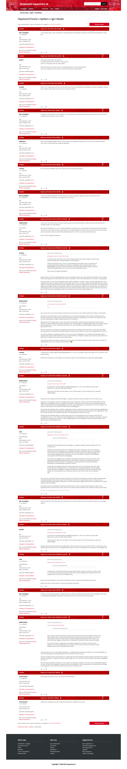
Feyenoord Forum (27, 19)
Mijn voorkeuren (87, 751)
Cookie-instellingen (88, 753)
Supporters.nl (87, 740)
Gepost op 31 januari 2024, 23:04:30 (50, 590)
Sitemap (84, 749)
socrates (21, 87)
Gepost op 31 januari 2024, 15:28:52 (50, 376)
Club (51, 9)
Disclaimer (53, 745)
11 (60, 24)
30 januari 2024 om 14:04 (63, 256)
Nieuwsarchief (22, 753)
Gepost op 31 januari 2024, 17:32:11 (50, 524)
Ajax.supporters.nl (87, 744)
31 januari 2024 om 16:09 (59, 625)
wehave (21, 60)
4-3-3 (32, 44)
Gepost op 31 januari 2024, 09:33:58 (50, 248)
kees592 (21, 529)
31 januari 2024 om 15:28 (63, 434)
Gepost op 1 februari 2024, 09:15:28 (50, 617)
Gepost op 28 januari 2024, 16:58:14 (50, 137)
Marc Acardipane (24, 33)
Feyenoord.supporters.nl (89, 745)
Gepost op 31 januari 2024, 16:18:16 (50, 497)
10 (58, 24)
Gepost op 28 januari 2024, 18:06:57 (50, 165)
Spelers (44, 19)
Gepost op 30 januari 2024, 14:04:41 (50, 219)
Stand (19, 747)
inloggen (97, 9)
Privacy (52, 747)
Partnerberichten (55, 751)
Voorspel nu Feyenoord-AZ (26, 47)
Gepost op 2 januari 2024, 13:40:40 (50, 110)
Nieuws (31, 9)
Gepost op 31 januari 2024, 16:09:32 (50, 427)
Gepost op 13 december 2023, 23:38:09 (51, 83)
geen (32, 71)
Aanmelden (21, 744)
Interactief (45, 9)
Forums (37, 9)
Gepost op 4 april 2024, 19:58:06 (49, 698)
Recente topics (24, 13)
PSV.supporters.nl (87, 747)
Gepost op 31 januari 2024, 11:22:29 (50, 296)
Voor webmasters (55, 744)
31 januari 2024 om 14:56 (61, 383)
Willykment (22, 141)
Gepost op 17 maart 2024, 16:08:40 (50, 672)
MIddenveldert (23, 223)
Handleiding (38, 13)
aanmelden (104, 9)
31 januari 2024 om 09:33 (61, 304)
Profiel (57, 9)
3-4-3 (32, 153)
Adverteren (53, 749)
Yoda (20, 432)
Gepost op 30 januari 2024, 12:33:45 (50, 192)
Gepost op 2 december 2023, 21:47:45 (51, 56)
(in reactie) (64, 219)
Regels (31, 13)
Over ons (53, 740)
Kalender (20, 749)
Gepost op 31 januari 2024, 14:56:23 (50, 348)
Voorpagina (23, 9)
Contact (52, 753)
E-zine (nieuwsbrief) (23, 751)
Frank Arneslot (23, 676)
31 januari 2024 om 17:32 (60, 562)
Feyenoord (24, 34)
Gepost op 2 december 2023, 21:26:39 (51, 29)
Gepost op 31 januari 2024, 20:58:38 (51, 554)
